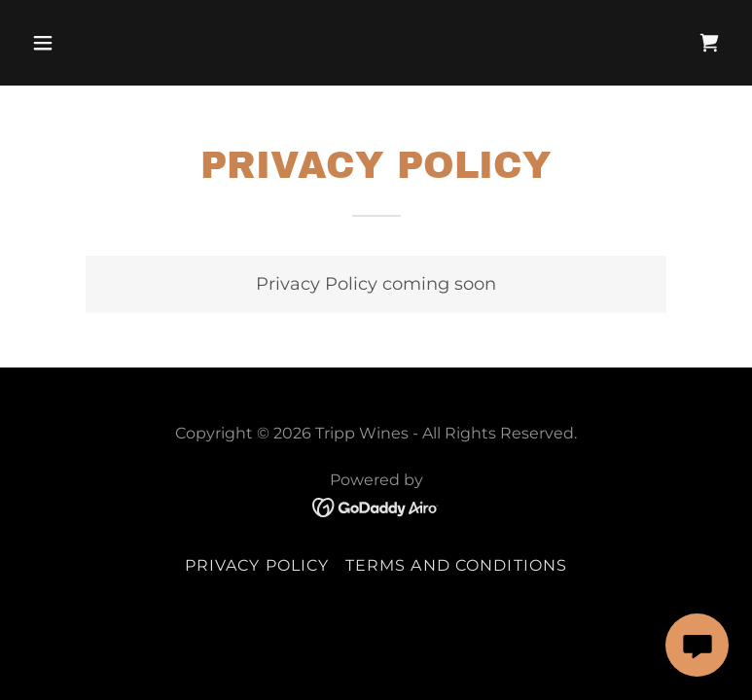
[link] (709, 42)
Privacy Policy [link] (257, 565)
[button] (76, 42)
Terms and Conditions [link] (456, 565)
